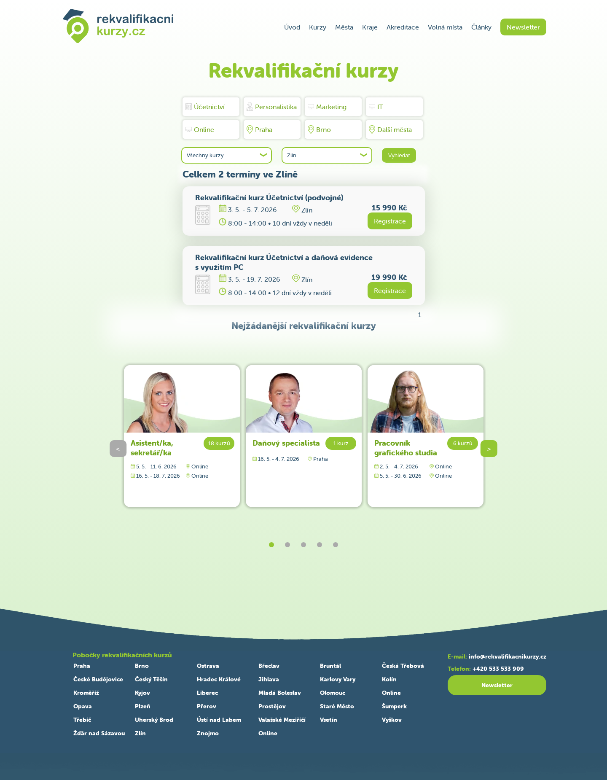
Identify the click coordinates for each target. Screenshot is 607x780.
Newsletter (523, 27)
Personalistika (272, 106)
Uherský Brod (154, 720)
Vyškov (392, 720)
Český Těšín (151, 679)
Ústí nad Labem (219, 720)
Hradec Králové (219, 679)
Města (344, 27)
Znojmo (208, 733)
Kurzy (317, 27)
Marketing (327, 106)
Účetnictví (205, 106)
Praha (259, 129)
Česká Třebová (403, 666)
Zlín (140, 733)
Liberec (207, 693)
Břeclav (268, 666)
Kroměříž (86, 693)
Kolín (389, 679)
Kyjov (142, 693)
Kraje (370, 27)
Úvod (292, 27)
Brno (319, 129)
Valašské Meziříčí (282, 720)
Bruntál (330, 666)
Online (199, 129)
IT (376, 106)
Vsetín (328, 720)
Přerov (206, 706)
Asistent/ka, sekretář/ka (152, 447)
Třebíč (82, 720)
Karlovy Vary (337, 679)
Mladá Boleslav (279, 693)
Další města (390, 129)
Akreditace (403, 27)
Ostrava (208, 666)
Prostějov (272, 706)
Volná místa (445, 27)
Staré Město (337, 706)
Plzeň (142, 706)
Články (481, 27)
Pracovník (405, 447)
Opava (82, 706)
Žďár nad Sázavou (99, 733)
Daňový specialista (286, 443)
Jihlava (268, 679)
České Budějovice (98, 679)
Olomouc (332, 693)
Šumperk (394, 706)
